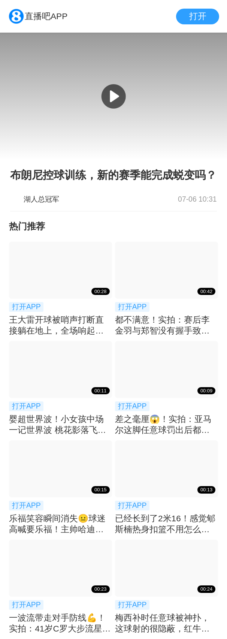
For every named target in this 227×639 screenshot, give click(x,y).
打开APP (26, 306)
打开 (197, 16)
